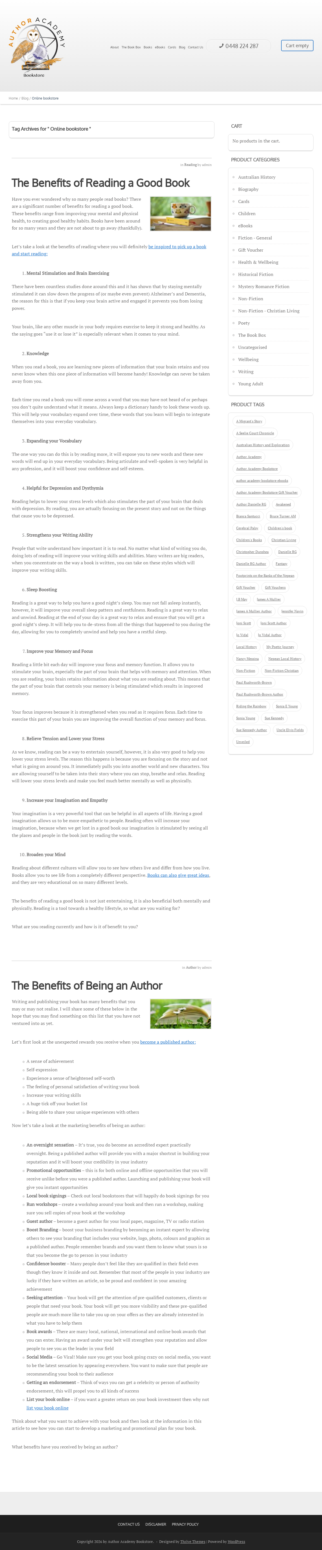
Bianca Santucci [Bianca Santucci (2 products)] (248, 516)
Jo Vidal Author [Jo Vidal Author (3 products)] (270, 635)
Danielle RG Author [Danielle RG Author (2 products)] (251, 564)
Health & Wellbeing (258, 262)
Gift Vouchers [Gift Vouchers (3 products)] (275, 587)
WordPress (236, 1541)
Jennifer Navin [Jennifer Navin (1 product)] (292, 611)
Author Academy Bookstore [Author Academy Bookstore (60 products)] (257, 469)
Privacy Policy (185, 1524)
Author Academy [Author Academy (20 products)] (249, 457)
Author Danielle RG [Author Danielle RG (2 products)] (251, 504)
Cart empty (297, 45)
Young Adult (250, 384)
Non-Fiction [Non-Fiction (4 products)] (245, 670)
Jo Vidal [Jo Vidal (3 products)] (242, 635)
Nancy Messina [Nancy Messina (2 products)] (247, 659)
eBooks (160, 47)
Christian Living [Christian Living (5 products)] (283, 540)
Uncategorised (252, 347)
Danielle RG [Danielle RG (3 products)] (287, 552)
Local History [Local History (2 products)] (246, 647)
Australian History (256, 177)
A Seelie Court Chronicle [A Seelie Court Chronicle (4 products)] (255, 433)
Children (247, 213)
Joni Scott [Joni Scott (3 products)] (243, 623)
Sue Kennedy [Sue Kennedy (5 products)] (274, 718)
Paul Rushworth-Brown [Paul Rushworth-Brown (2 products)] (254, 682)
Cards (172, 47)
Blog (182, 47)
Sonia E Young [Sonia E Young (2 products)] (287, 706)
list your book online (48, 1408)
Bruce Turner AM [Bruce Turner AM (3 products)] (283, 516)
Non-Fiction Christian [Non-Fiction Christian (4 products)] (282, 670)
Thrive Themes (192, 1541)
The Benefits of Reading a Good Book (100, 182)
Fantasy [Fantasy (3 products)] (281, 564)
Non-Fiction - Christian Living (268, 311)
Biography (248, 189)
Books (148, 47)
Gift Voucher (250, 250)
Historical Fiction (255, 274)
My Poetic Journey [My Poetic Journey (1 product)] (280, 647)
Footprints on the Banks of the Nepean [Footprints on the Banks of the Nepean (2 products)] (265, 575)
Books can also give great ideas (178, 875)
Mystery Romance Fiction (264, 286)
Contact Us (195, 47)
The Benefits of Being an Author (87, 985)
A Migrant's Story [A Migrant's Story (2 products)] (249, 421)
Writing (245, 371)
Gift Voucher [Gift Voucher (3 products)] (245, 587)
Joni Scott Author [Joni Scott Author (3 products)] (273, 623)
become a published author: (168, 1042)
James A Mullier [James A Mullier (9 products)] (269, 599)
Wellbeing (248, 359)
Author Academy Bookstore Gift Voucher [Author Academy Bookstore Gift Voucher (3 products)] (267, 492)
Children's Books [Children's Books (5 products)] (249, 540)
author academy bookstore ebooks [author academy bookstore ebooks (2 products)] (262, 480)
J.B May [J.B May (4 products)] (241, 599)
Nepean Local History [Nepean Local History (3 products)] (284, 659)
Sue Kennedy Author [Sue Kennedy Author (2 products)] (251, 730)
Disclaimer (155, 1524)
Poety (244, 323)
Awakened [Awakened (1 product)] (283, 504)
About (114, 47)
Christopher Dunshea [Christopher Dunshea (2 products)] (252, 552)
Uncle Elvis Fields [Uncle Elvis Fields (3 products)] (290, 730)
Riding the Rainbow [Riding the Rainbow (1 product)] (251, 706)
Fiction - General (255, 238)
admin (207, 165)
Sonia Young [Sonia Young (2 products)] (245, 718)
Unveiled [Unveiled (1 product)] (243, 742)
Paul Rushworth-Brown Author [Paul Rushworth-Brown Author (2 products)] (259, 694)
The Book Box (131, 47)
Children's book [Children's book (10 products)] (280, 528)
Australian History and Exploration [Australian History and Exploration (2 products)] (263, 445)
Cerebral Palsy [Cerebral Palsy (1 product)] (247, 528)
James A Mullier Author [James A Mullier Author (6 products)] (254, 611)
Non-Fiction (250, 298)
